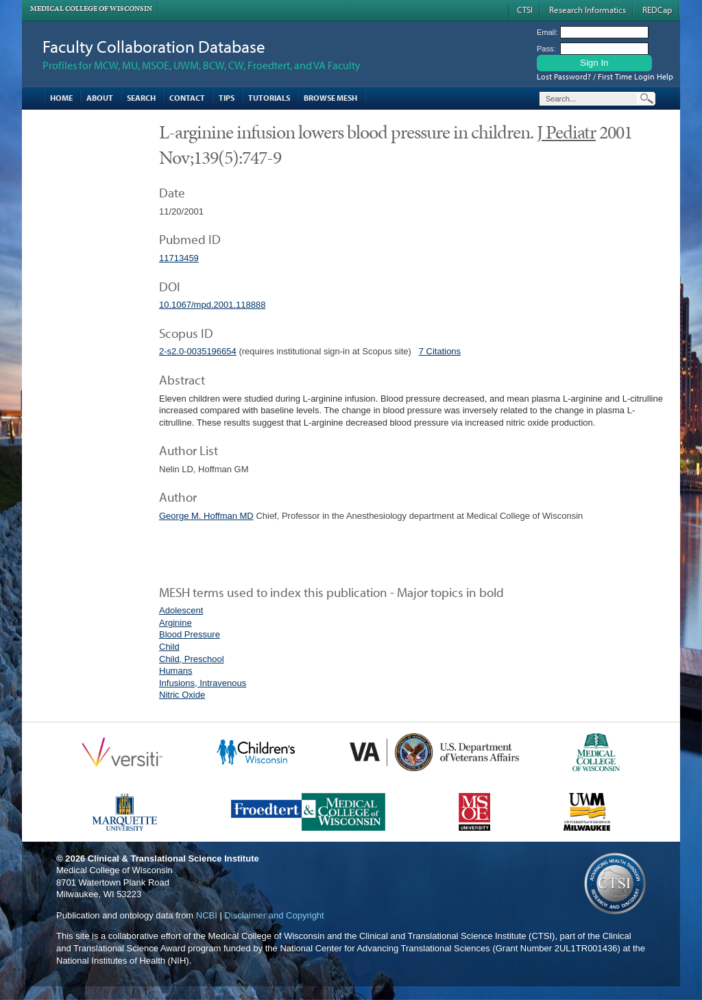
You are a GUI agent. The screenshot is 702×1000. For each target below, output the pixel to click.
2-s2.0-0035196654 (198, 351)
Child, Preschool (191, 659)
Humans (175, 671)
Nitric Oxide (182, 695)
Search (141, 98)
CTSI (525, 9)
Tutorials (269, 98)
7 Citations (440, 351)
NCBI (206, 915)
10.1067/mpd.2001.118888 (212, 305)
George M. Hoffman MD (206, 516)
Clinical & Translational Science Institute (173, 858)
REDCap (657, 9)
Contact (187, 98)
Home (61, 98)
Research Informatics (587, 9)
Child (169, 647)
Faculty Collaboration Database (154, 46)
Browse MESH (330, 98)
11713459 (179, 258)
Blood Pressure (189, 634)
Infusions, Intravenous (202, 683)
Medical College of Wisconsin (91, 8)
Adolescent (181, 610)
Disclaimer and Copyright (274, 915)
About (99, 98)
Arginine (175, 623)
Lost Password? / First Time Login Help (605, 76)
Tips (226, 98)
